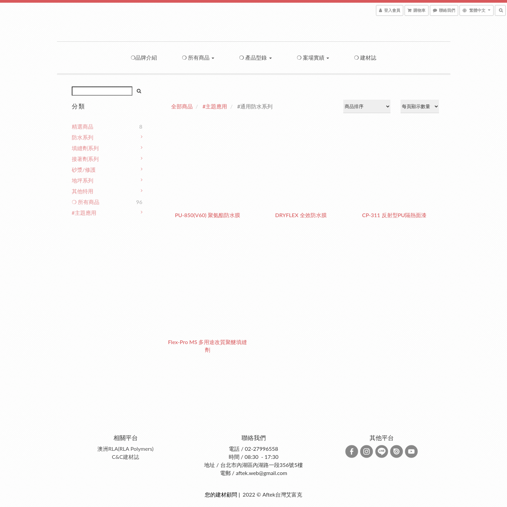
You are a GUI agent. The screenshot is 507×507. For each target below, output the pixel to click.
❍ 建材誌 (365, 57)
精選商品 (82, 126)
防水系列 (82, 137)
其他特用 (82, 191)
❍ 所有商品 (198, 57)
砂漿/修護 (84, 169)
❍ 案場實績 (313, 57)
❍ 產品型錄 (255, 57)
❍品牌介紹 (144, 57)
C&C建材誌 (125, 456)
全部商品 (182, 106)
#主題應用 (84, 212)
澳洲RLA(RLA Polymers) (125, 448)
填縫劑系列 (85, 148)
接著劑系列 (85, 159)
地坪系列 (82, 180)
